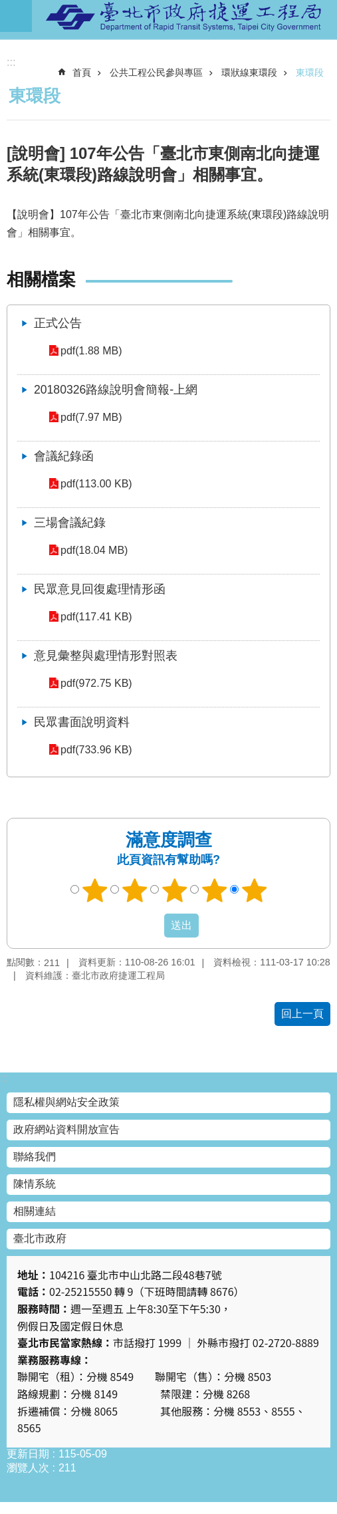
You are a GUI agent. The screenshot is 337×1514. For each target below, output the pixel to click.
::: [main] (11, 62)
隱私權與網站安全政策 (66, 1102)
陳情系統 (34, 1184)
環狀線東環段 (249, 72)
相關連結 (34, 1211)
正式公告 (58, 323)
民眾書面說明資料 (82, 722)
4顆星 (214, 890)
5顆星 (254, 890)
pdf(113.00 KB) (96, 483)
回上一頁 (302, 1013)
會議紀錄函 (64, 456)
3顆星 (174, 890)
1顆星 (94, 890)
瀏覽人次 (28, 1467)
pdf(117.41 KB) (96, 616)
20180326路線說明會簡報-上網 (115, 389)
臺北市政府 (39, 1238)
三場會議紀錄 (70, 522)
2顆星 (134, 890)
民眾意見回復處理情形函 (100, 589)
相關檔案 (41, 279)
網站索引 (16, 16)
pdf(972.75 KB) (96, 683)
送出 (151, 925)
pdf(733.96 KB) (96, 749)
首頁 (81, 72)
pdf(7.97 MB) (91, 417)
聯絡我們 (34, 1156)
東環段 (310, 72)
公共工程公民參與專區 (156, 72)
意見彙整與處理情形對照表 (105, 655)
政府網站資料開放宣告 (66, 1129)
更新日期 (28, 1453)
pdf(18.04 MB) (94, 550)
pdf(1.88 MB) (91, 350)
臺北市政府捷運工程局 (184, 16)
